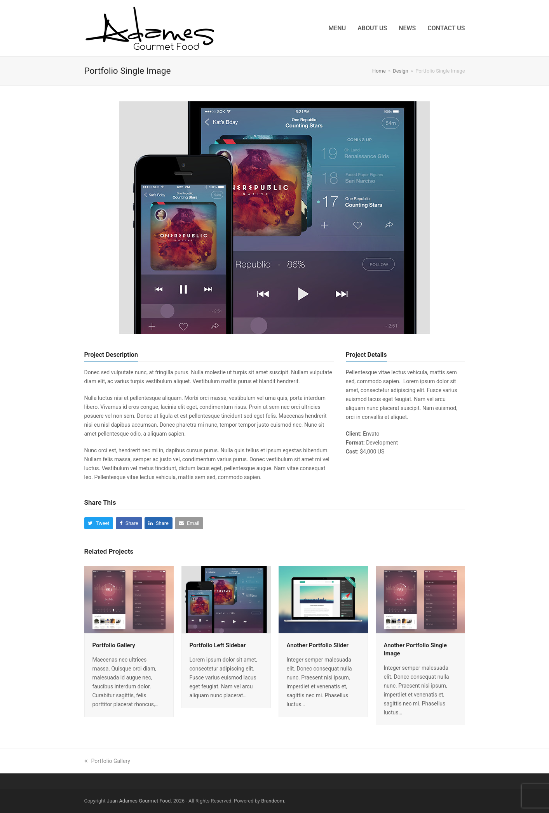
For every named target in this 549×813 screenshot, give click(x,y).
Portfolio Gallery (113, 645)
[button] (98, 523)
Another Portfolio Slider (318, 645)
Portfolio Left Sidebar (218, 645)
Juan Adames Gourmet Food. (139, 801)
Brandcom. (273, 801)
